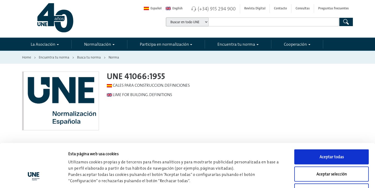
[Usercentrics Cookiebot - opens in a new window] (34, 178)
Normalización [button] (97, 44)
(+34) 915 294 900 (217, 9)
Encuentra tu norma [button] (236, 44)
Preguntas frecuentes (333, 8)
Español (152, 8)
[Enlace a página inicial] (78, 18)
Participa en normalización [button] (164, 44)
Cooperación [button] (295, 44)
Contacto (280, 8)
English (174, 8)
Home (26, 57)
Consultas (303, 8)
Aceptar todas (332, 119)
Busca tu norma (89, 57)
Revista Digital (254, 8)
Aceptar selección (331, 137)
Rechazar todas (331, 154)
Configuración (271, 178)
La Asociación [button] (43, 44)
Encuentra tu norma (54, 57)
